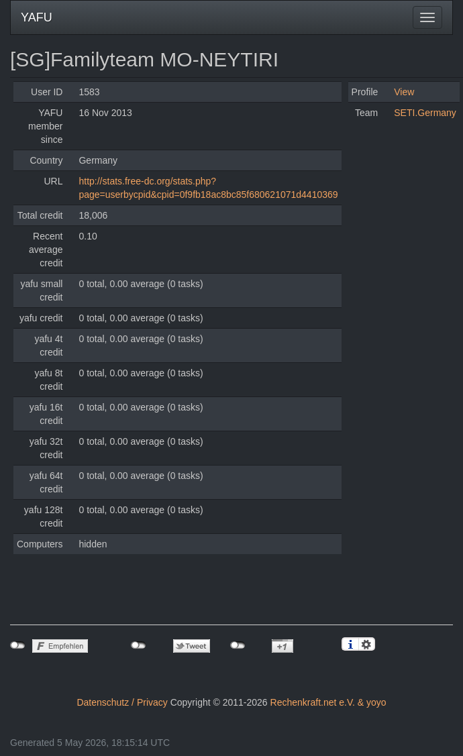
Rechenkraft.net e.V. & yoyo (328, 702)
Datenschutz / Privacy (121, 702)
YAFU (36, 17)
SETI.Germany (425, 112)
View (404, 92)
